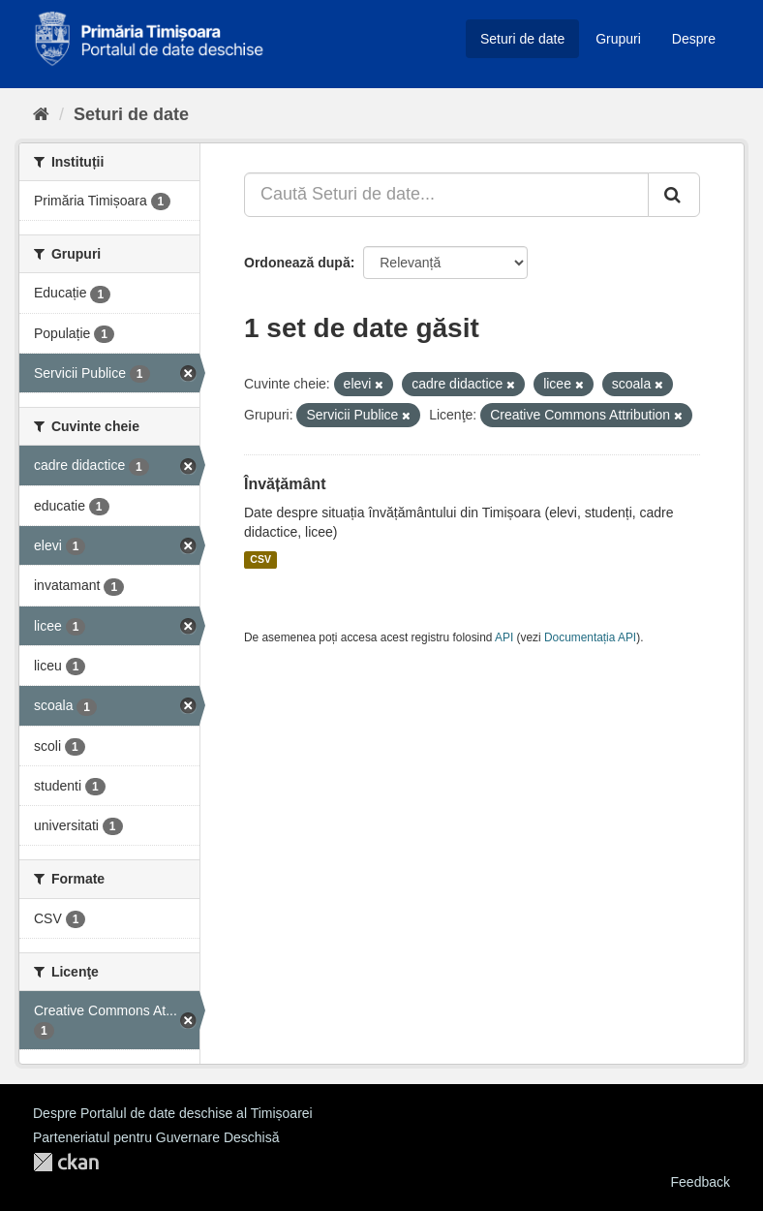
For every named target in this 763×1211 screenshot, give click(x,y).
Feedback (700, 1182)
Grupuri (618, 39)
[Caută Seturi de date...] (446, 194)
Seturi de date (522, 39)
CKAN (66, 1162)
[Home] (41, 114)
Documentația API (590, 637)
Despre (694, 39)
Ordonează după (297, 262)
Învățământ (284, 484)
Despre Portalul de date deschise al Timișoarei (173, 1113)
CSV (260, 560)
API (504, 637)
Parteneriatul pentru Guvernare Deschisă (156, 1137)
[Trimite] (674, 194)
